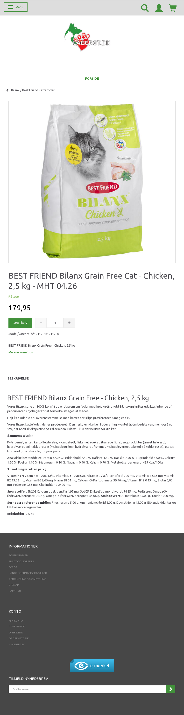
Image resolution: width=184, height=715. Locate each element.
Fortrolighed (18, 555)
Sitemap (14, 585)
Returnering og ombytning (27, 579)
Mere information (20, 352)
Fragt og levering (21, 561)
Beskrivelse (18, 378)
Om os (13, 567)
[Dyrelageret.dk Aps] (88, 35)
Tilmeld (170, 689)
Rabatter (15, 590)
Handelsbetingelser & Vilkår (28, 573)
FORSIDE (92, 78)
